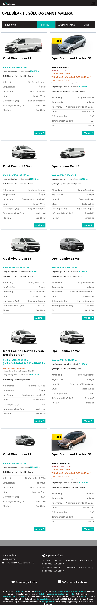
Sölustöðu (44, 25)
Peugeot (90, 591)
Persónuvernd (8, 559)
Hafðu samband (9, 555)
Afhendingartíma (66, 25)
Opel (13, 594)
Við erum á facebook (72, 582)
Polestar (82, 591)
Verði (86, 25)
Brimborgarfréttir (26, 582)
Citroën (74, 591)
